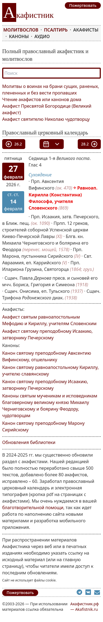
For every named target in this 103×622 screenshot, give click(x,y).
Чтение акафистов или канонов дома (41, 99)
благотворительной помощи (32, 508)
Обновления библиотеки (28, 442)
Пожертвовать (20, 592)
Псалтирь (56, 30)
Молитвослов (20, 30)
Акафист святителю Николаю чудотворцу (46, 119)
